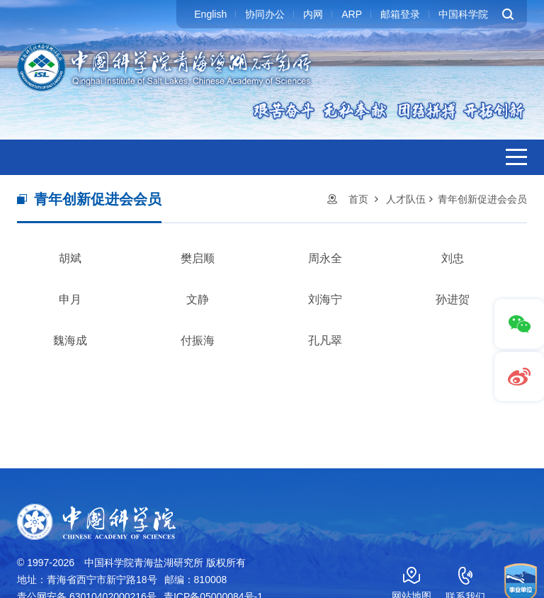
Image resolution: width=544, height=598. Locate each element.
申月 (70, 299)
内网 (313, 14)
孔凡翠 (325, 340)
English (210, 14)
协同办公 (265, 14)
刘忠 (452, 258)
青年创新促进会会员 (482, 199)
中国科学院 (463, 14)
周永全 (325, 258)
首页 (358, 199)
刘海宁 (325, 299)
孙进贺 (453, 299)
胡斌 (70, 258)
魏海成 (70, 340)
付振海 (198, 340)
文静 (197, 299)
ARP (351, 14)
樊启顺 (198, 258)
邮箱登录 (400, 14)
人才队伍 (406, 199)
